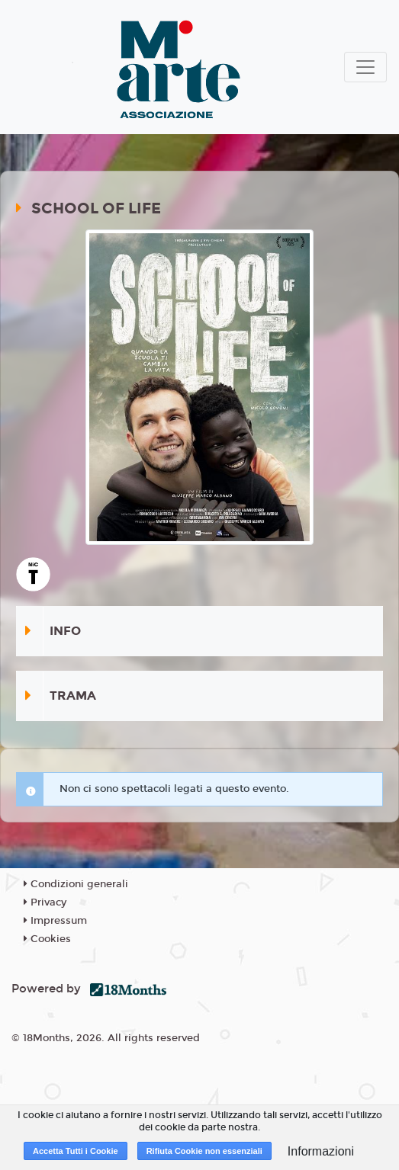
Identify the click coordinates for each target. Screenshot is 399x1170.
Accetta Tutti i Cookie (75, 1151)
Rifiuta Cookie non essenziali (204, 1151)
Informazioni (321, 1151)
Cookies (47, 939)
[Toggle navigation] (365, 67)
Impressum (55, 921)
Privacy (45, 902)
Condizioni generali (76, 884)
